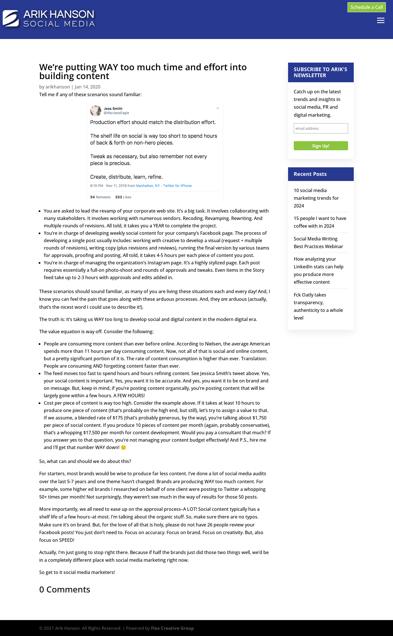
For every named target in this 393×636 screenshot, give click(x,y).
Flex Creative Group (172, 628)
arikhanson (57, 87)
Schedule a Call (367, 7)
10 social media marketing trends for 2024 (316, 198)
